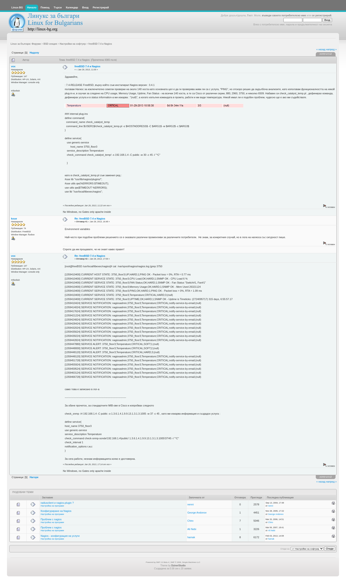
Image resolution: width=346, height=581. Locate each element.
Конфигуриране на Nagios (56, 511)
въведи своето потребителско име (284, 15)
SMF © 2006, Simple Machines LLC (185, 562)
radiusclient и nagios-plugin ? (57, 502)
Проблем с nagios (51, 519)
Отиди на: (285, 549)
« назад (320, 49)
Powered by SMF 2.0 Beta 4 (157, 562)
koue (14, 218)
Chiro (190, 520)
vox (13, 66)
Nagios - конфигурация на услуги (60, 535)
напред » (331, 49)
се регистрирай (321, 15)
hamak (191, 537)
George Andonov (197, 512)
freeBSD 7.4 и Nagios (87, 66)
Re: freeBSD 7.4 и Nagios (89, 218)
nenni (190, 504)
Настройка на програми (52, 506)
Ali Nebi (191, 529)
